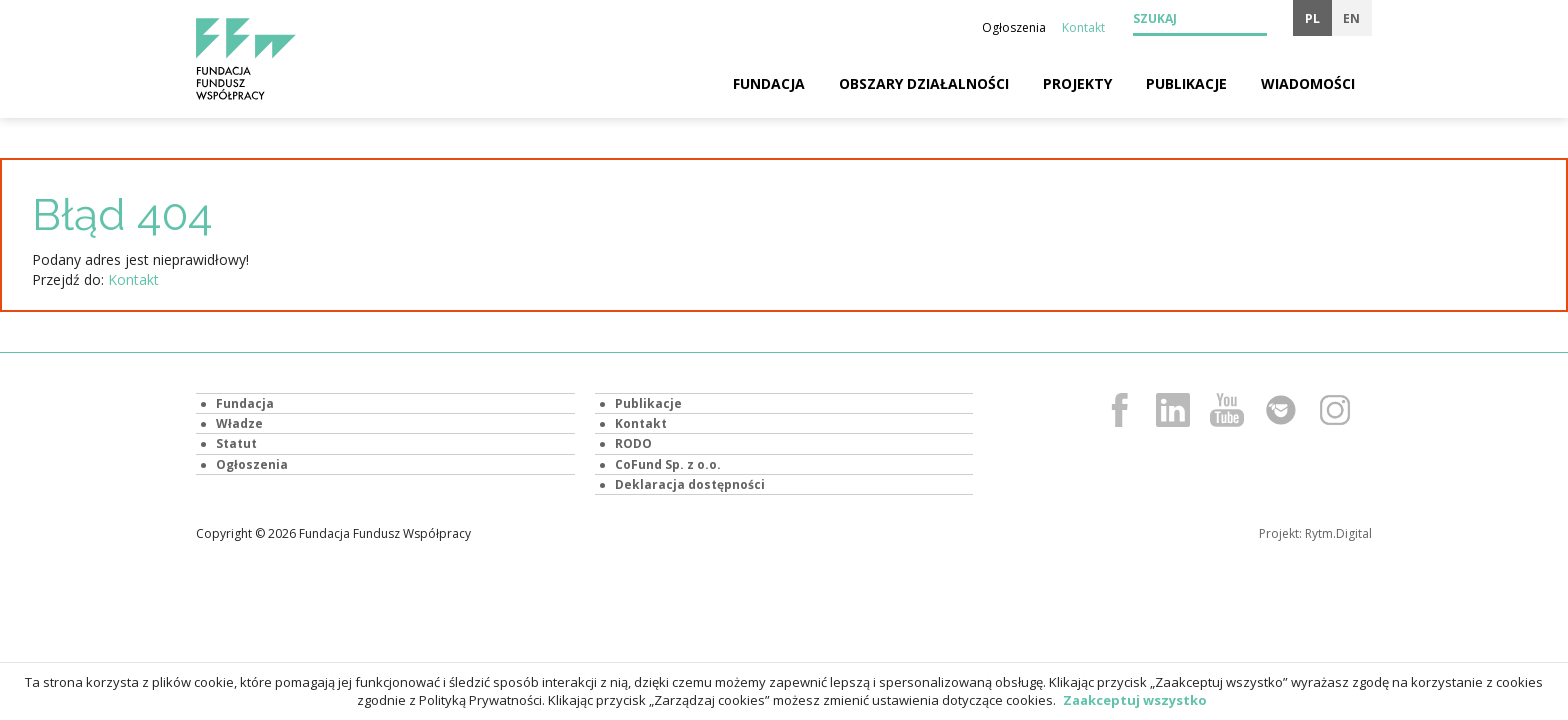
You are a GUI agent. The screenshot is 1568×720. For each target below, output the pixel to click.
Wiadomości (1308, 83)
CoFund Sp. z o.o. (668, 464)
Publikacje (1186, 83)
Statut (236, 443)
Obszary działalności (924, 83)
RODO (633, 443)
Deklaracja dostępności (690, 484)
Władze (239, 423)
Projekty (1077, 83)
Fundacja (769, 83)
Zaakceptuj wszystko (1135, 700)
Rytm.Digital (1338, 533)
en (1351, 18)
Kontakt (1083, 27)
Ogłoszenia (1014, 27)
